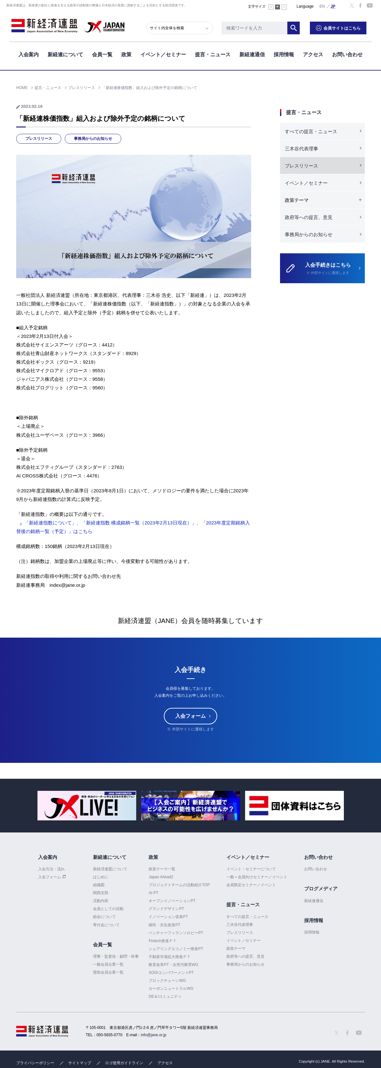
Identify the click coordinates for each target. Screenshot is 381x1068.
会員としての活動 (108, 909)
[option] (87, 805)
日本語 (333, 6)
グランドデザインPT (166, 909)
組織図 (98, 885)
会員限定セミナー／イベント (251, 885)
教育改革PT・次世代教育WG (173, 964)
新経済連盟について (110, 869)
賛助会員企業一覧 (108, 972)
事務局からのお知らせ (93, 138)
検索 (298, 27)
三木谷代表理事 (301, 148)
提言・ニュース (213, 53)
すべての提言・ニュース (311, 131)
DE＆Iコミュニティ (165, 996)
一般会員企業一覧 (108, 964)
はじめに (100, 877)
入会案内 (28, 53)
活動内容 (100, 901)
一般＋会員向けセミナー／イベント (256, 877)
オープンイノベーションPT (172, 901)
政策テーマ (235, 948)
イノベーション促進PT (168, 917)
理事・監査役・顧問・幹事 (116, 956)
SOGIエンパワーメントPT (171, 972)
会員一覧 (102, 53)
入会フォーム (190, 716)
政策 (126, 53)
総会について (104, 917)
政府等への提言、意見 (308, 217)
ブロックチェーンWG (167, 980)
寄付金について (106, 925)
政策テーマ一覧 (162, 869)
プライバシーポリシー (35, 1063)
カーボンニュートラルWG (171, 988)
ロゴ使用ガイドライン (124, 1063)
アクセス (313, 53)
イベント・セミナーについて (251, 869)
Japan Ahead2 (161, 877)
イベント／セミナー (163, 53)
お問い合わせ (347, 53)
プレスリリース (38, 138)
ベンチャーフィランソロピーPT (176, 933)
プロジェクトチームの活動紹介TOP (179, 885)
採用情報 (284, 53)
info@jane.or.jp (153, 1035)
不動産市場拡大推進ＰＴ (169, 957)
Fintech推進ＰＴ (162, 941)
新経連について (65, 53)
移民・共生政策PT (164, 925)
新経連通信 (252, 53)
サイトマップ (79, 1063)
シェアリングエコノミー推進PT (176, 949)
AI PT (153, 893)
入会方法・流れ (51, 869)
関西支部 (100, 893)
